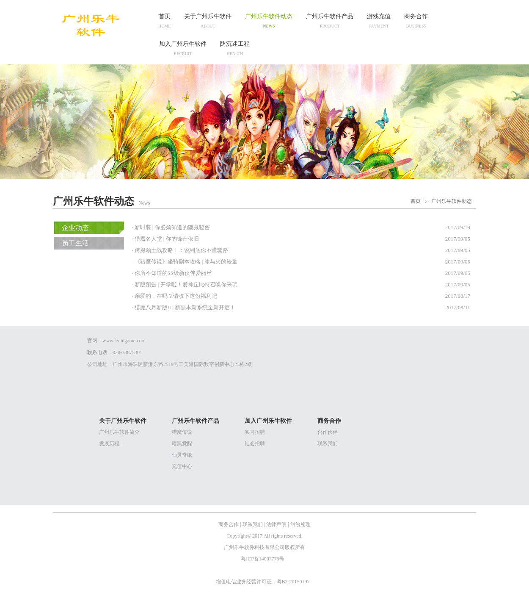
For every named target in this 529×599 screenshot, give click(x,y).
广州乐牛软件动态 (451, 201)
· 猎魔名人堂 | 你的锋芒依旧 (165, 239)
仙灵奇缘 (182, 455)
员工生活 (75, 243)
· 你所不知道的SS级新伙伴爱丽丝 (172, 273)
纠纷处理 (300, 524)
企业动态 (75, 227)
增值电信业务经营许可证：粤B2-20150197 (263, 582)
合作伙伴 (327, 432)
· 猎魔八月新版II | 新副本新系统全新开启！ (183, 307)
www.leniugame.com (124, 341)
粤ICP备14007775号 (263, 559)
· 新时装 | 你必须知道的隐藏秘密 (171, 227)
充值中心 (182, 466)
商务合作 (228, 524)
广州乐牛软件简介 (119, 432)
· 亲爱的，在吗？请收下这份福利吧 (174, 296)
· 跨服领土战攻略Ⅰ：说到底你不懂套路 (180, 250)
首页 (416, 201)
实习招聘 (255, 432)
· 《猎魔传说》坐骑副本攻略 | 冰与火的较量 (184, 261)
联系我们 (327, 443)
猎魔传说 (182, 432)
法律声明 (276, 524)
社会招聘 (255, 443)
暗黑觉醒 (182, 443)
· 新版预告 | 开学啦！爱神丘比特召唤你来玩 (184, 284)
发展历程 (109, 443)
